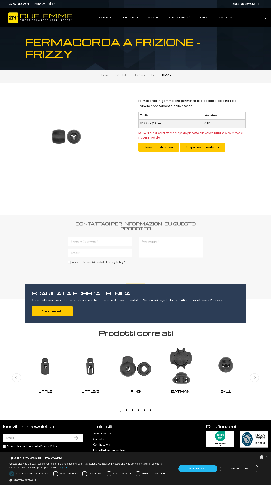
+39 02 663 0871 (18, 3)
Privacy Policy (49, 446)
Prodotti (130, 17)
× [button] (266, 456)
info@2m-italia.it (44, 3)
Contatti (224, 17)
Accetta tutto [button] (198, 468)
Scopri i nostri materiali (202, 147)
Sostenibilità (179, 17)
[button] (90, 480)
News (204, 17)
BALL (226, 391)
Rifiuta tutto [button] (239, 468)
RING (136, 391)
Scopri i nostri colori (158, 147)
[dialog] (135, 468)
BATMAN (180, 391)
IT (260, 4)
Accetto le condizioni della (32, 446)
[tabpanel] (135, 378)
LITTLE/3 (90, 391)
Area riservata (244, 3)
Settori (153, 17)
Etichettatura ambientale (109, 450)
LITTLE (45, 391)
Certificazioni (101, 444)
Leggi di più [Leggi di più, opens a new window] (64, 467)
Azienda (105, 17)
